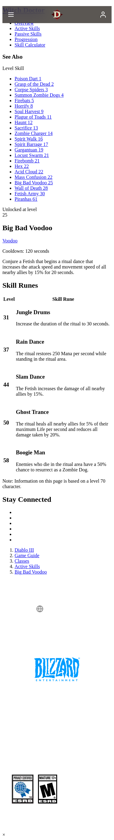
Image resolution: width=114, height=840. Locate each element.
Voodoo (10, 240)
